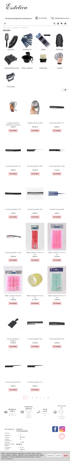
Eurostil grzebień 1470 (13, 208)
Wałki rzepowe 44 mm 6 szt (13, 294)
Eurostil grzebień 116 (13, 165)
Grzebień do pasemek (57, 208)
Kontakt (7, 431)
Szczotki (10, 48)
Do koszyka (13, 130)
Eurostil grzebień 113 (57, 123)
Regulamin (8, 429)
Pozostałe (11, 85)
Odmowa (58, 455)
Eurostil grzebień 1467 (35, 165)
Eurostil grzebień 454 (57, 336)
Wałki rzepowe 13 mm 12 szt (35, 251)
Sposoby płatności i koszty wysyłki (10, 438)
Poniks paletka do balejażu (13, 336)
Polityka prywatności (8, 433)
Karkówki (43, 67)
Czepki (59, 67)
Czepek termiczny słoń (35, 123)
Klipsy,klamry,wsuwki (11, 67)
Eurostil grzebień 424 (35, 208)
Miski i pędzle (27, 67)
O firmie (7, 427)
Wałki (43, 48)
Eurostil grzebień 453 (35, 336)
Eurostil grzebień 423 (13, 379)
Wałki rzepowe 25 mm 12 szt (57, 251)
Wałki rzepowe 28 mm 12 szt (57, 294)
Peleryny (59, 48)
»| (48, 394)
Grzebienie (27, 48)
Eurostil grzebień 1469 (57, 165)
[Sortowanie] (62, 89)
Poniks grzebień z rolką (13, 251)
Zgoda (66, 455)
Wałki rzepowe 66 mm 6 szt (35, 294)
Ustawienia (50, 455)
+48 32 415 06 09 (61, 404)
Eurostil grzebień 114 (35, 379)
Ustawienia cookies (8, 442)
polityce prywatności (7, 458)
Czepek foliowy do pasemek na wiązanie (13, 123)
